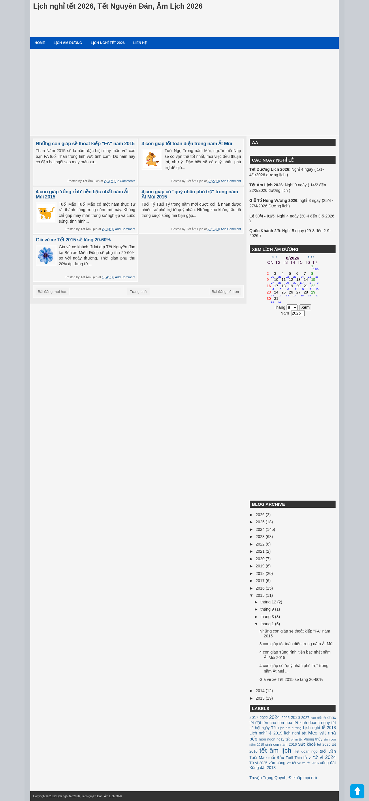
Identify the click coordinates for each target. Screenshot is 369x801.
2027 (305, 718)
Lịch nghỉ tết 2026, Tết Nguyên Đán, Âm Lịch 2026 (118, 6)
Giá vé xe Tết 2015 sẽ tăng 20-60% (73, 240)
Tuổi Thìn (294, 758)
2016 (261, 588)
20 (300, 287)
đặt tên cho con (269, 722)
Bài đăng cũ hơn (225, 291)
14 (307, 281)
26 (292, 294)
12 (292, 281)
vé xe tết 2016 (308, 763)
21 (307, 287)
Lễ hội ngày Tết (262, 728)
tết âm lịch (275, 750)
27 (300, 294)
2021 (261, 551)
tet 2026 (324, 745)
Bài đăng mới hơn (52, 291)
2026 (261, 514)
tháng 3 (267, 616)
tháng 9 (267, 609)
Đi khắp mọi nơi (303, 777)
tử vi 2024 (324, 757)
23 (270, 294)
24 (278, 294)
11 (285, 281)
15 (315, 281)
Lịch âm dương (68, 43)
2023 (261, 536)
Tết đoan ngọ (306, 751)
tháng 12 (268, 602)
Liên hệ (139, 43)
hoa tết (291, 722)
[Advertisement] (184, 92)
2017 (261, 580)
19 (292, 287)
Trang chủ (138, 291)
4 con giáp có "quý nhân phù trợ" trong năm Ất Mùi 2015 (190, 194)
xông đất (328, 762)
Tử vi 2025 (258, 763)
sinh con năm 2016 (281, 745)
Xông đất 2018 (262, 767)
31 (278, 300)
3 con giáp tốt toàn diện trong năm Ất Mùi (187, 143)
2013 (261, 698)
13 (300, 281)
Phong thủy (313, 739)
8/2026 (292, 258)
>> (312, 256)
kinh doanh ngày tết (318, 722)
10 (278, 281)
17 (278, 287)
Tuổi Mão (258, 757)
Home (40, 43)
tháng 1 (267, 624)
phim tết (296, 739)
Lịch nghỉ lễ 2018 (319, 727)
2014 (261, 690)
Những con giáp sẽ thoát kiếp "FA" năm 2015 (85, 143)
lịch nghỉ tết (295, 733)
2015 (261, 595)
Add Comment (231, 181)
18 (285, 287)
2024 (261, 529)
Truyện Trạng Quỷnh (267, 777)
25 (285, 294)
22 (315, 287)
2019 (261, 566)
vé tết (291, 763)
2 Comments (126, 181)
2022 (261, 544)
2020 (261, 558)
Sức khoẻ (307, 744)
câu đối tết (318, 717)
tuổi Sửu (276, 757)
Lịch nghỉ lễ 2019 (265, 733)
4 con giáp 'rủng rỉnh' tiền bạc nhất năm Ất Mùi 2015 (82, 194)
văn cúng (277, 762)
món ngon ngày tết (274, 739)
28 (307, 294)
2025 (261, 522)
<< (272, 256)
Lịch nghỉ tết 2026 (108, 43)
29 (315, 294)
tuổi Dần (328, 751)
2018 (261, 573)
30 (270, 300)
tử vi (307, 757)
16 (270, 287)
